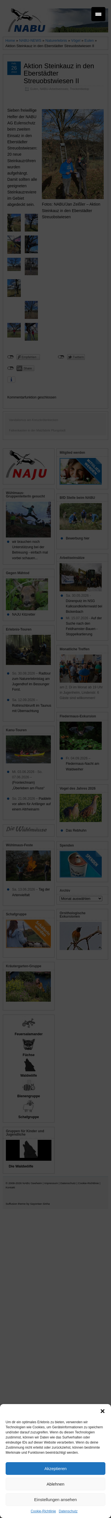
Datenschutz (68, 1511)
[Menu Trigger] (98, 14)
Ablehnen (55, 1484)
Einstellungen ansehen (55, 1499)
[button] (102, 1411)
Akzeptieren (55, 1468)
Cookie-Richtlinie (43, 1511)
